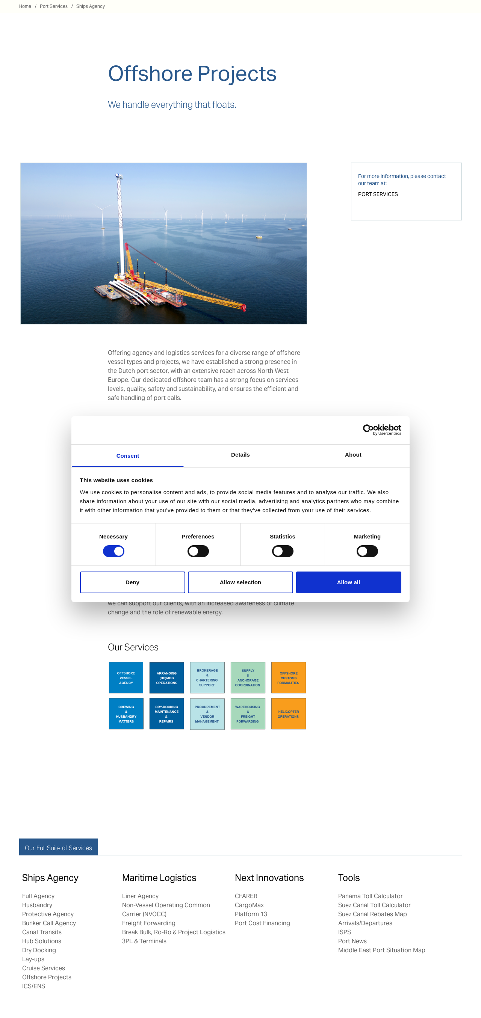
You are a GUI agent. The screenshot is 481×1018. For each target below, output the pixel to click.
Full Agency (38, 896)
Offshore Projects (46, 977)
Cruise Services (43, 968)
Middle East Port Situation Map (381, 950)
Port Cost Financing (262, 923)
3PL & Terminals (144, 941)
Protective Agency (48, 914)
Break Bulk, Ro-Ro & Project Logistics (174, 932)
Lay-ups (33, 959)
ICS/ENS (33, 986)
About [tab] (353, 454)
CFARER (246, 896)
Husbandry (37, 905)
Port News (352, 941)
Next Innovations (269, 878)
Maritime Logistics (159, 878)
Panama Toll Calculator (370, 896)
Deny (132, 582)
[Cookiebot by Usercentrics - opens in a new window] (368, 430)
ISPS (344, 932)
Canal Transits (42, 932)
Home (25, 6)
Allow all (348, 582)
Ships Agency (90, 6)
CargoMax (249, 905)
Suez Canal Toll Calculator (374, 905)
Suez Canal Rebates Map (372, 914)
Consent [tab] (127, 455)
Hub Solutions (41, 941)
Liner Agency (140, 896)
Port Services (54, 6)
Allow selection (241, 582)
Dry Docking (39, 950)
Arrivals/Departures (365, 923)
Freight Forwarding (148, 923)
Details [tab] (240, 454)
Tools (349, 878)
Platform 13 (251, 914)
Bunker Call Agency (49, 923)
